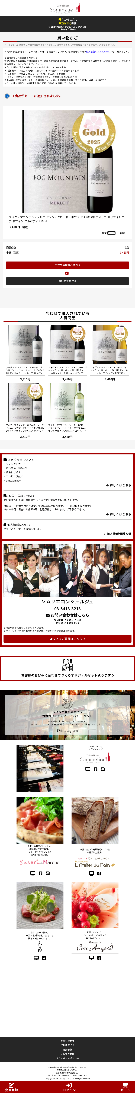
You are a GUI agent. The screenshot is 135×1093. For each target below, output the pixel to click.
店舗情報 (67, 1049)
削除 (122, 233)
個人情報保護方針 (117, 534)
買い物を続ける (68, 281)
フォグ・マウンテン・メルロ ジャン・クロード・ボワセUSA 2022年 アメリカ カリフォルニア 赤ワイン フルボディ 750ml (66, 219)
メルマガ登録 (67, 1053)
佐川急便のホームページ (98, 51)
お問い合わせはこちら (67, 615)
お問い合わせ (67, 1040)
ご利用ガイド (67, 1045)
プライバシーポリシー (67, 1058)
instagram (67, 730)
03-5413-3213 (67, 608)
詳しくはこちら (99, 79)
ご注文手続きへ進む (67, 265)
